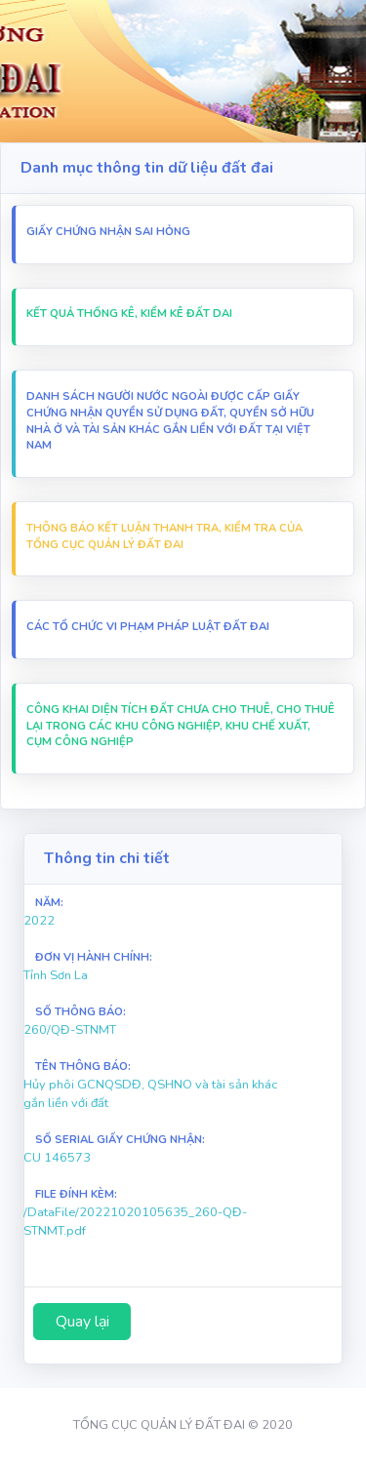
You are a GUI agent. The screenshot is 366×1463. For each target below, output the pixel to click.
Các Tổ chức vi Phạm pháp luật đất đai (147, 626)
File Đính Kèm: (76, 1194)
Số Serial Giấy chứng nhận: (120, 1139)
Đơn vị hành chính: (93, 957)
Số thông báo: (80, 1012)
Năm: (49, 902)
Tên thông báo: (83, 1066)
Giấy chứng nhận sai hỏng (108, 231)
